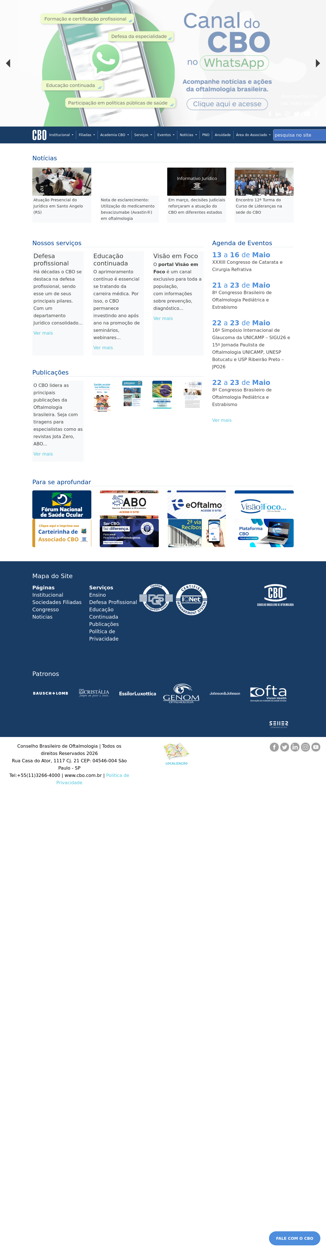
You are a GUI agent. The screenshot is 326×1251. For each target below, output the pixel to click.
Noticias (42, 617)
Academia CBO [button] (113, 135)
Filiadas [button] (85, 135)
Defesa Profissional (113, 602)
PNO (206, 135)
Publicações (104, 624)
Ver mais (43, 333)
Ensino (97, 595)
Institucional (47, 595)
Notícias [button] (187, 135)
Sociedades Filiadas (57, 602)
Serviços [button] (142, 135)
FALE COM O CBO (294, 1238)
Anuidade (223, 135)
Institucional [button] (60, 135)
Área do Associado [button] (252, 135)
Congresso (45, 609)
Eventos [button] (164, 135)
